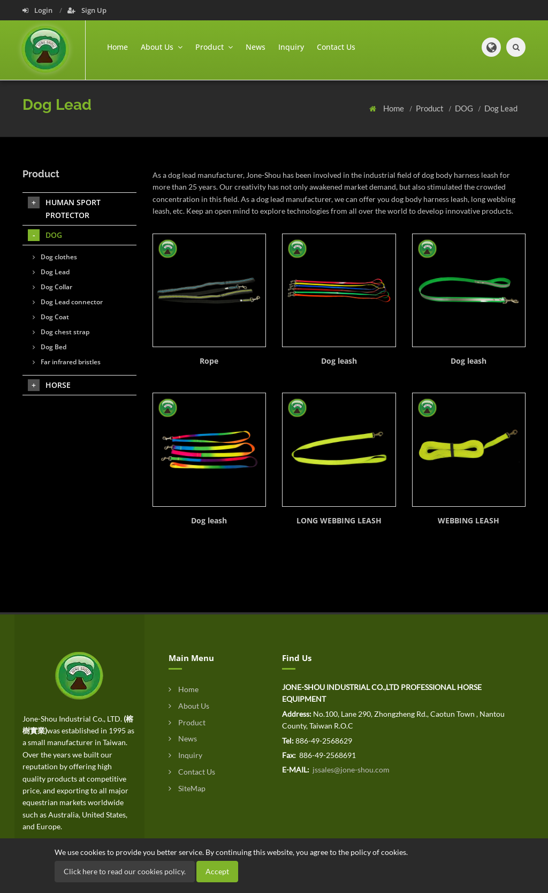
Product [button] (214, 47)
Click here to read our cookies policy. (125, 871)
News (255, 47)
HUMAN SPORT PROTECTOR (64, 208)
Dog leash (339, 361)
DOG (465, 108)
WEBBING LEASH (468, 520)
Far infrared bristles (67, 361)
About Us (189, 705)
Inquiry (291, 47)
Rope (209, 361)
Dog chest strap (61, 331)
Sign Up (86, 10)
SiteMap (187, 788)
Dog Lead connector (68, 301)
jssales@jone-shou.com (350, 769)
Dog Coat (51, 316)
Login (38, 10)
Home (117, 47)
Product (430, 108)
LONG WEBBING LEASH (339, 520)
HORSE (49, 385)
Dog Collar (52, 286)
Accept (217, 871)
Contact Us (336, 47)
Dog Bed (49, 346)
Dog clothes (55, 256)
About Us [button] (161, 47)
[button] (491, 47)
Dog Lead (500, 108)
